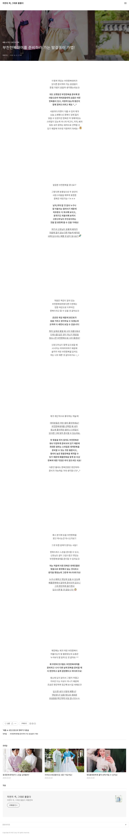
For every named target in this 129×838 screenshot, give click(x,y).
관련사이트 (6, 824)
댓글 (4, 785)
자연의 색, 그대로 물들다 (13, 3)
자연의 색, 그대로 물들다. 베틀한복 (20, 800)
